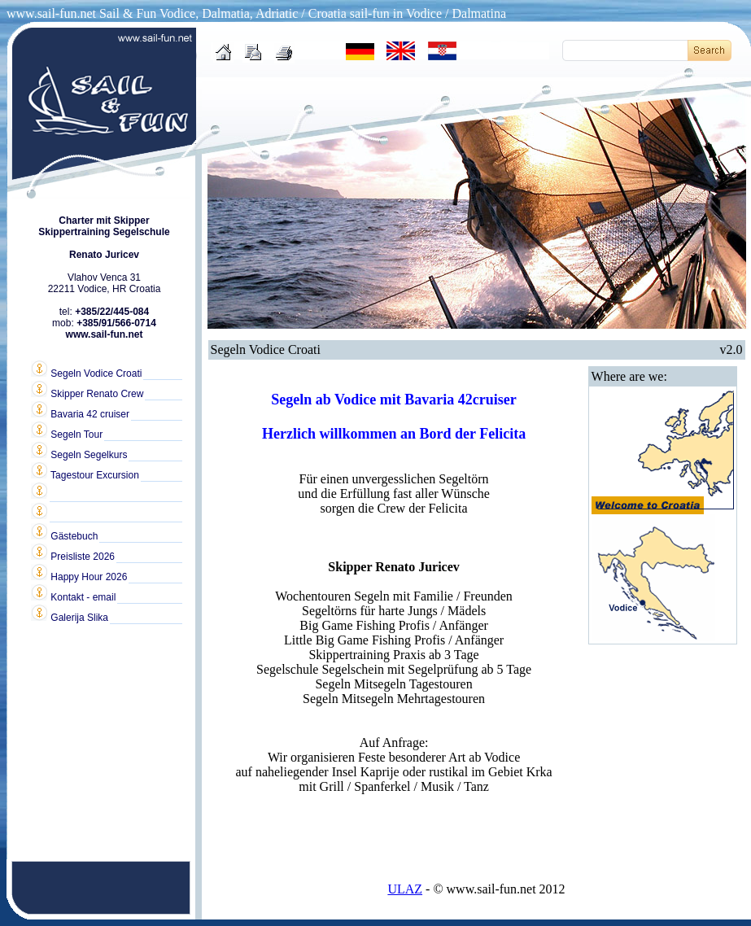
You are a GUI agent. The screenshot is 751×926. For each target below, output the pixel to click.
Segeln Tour (67, 433)
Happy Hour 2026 (79, 576)
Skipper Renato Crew (87, 393)
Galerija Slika (69, 616)
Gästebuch (64, 535)
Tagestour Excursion (85, 474)
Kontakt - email (73, 596)
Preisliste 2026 (73, 555)
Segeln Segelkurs (79, 454)
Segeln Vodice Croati (86, 372)
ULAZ (404, 889)
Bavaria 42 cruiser (80, 413)
